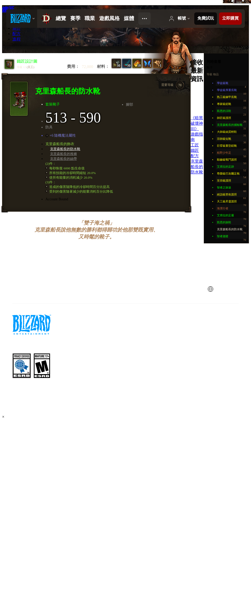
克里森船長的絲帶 (63, 159)
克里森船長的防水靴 (65, 149)
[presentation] (21, 18)
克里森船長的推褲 (63, 154)
